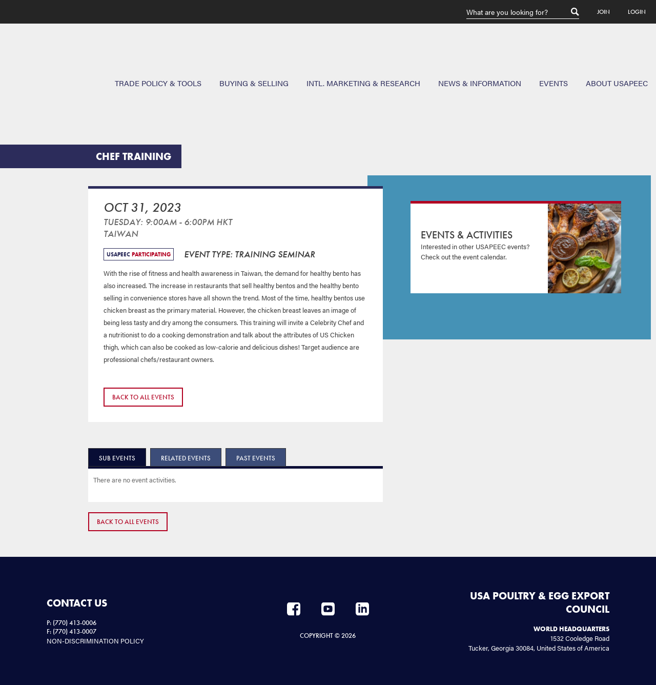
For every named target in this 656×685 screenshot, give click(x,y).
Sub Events (117, 458)
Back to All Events (143, 397)
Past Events (255, 458)
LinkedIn (362, 609)
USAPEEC (41, 61)
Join (603, 12)
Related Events (186, 458)
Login (637, 12)
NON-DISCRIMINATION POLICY (95, 641)
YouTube (328, 609)
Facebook (293, 609)
